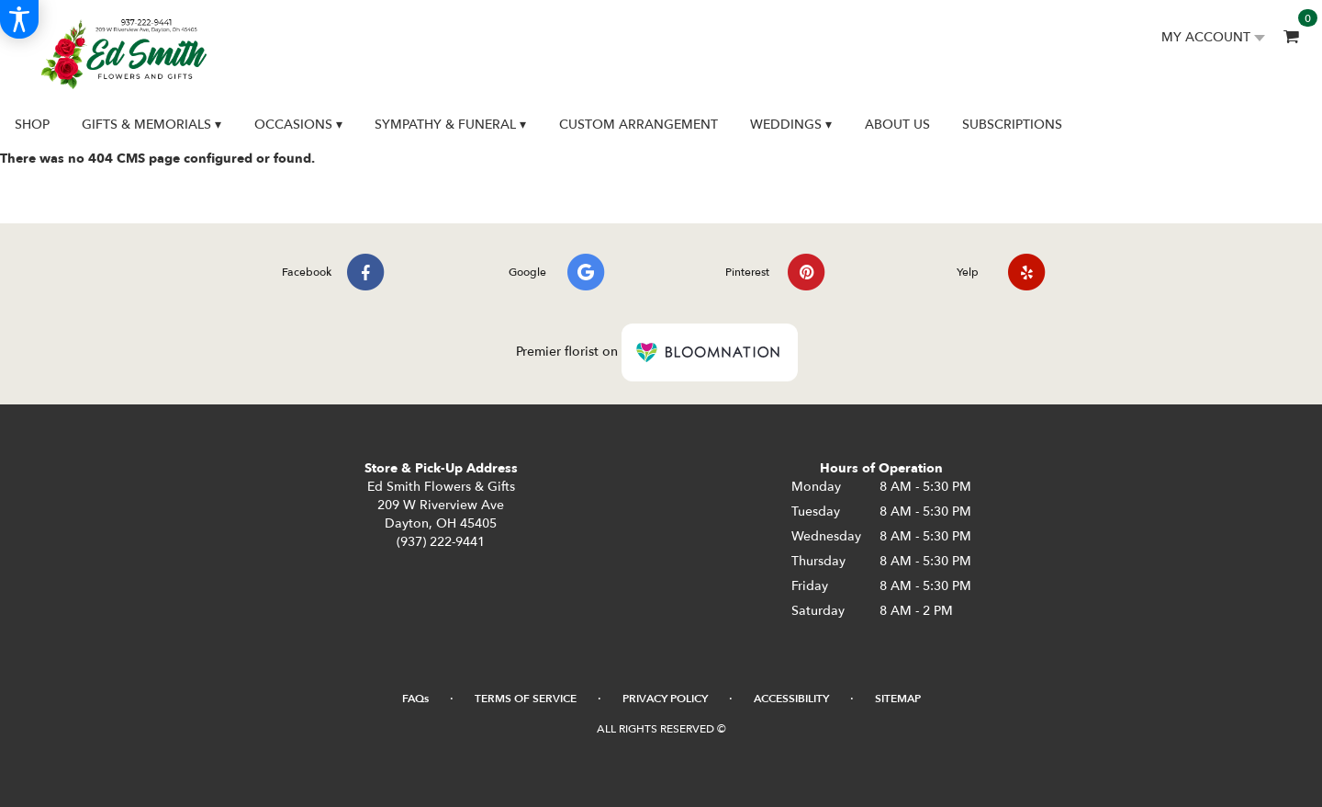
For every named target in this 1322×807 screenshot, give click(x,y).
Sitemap (898, 698)
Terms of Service (526, 698)
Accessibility (791, 698)
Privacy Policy (665, 698)
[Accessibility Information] (19, 19)
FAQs (415, 698)
